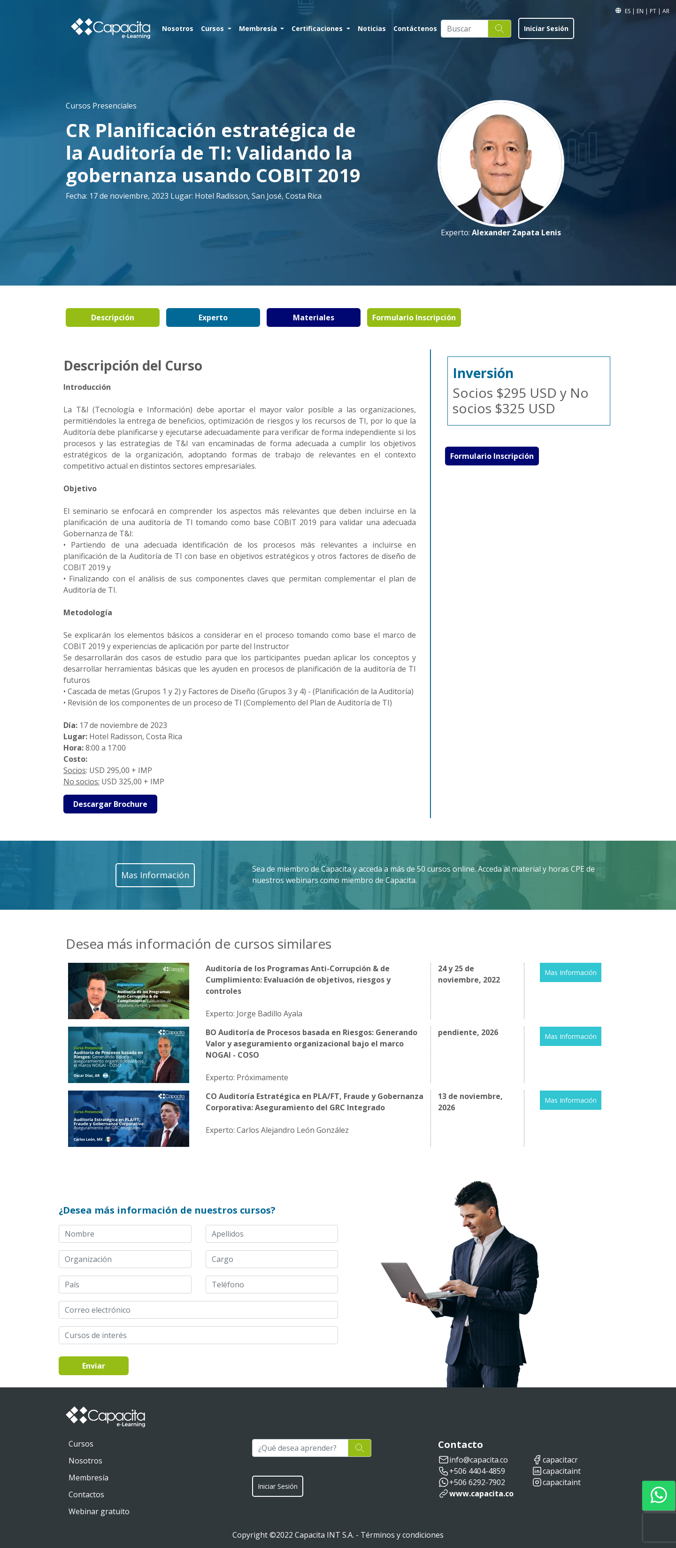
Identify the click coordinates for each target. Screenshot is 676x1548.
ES (628, 11)
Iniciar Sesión (546, 28)
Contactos (86, 1494)
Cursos (213, 28)
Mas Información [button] (155, 875)
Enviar (93, 1366)
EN (641, 11)
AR (665, 11)
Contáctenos (415, 28)
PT (654, 11)
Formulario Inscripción (414, 317)
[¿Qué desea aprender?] (300, 1448)
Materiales (313, 317)
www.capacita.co (481, 1493)
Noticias (372, 28)
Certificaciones (318, 28)
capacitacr (560, 1460)
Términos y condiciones (402, 1535)
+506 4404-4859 (477, 1471)
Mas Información (571, 972)
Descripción (112, 317)
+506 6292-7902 (477, 1482)
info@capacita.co (478, 1460)
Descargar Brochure (110, 804)
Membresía (259, 28)
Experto (213, 317)
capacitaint (562, 1471)
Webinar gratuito (99, 1511)
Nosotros (177, 28)
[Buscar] (464, 29)
